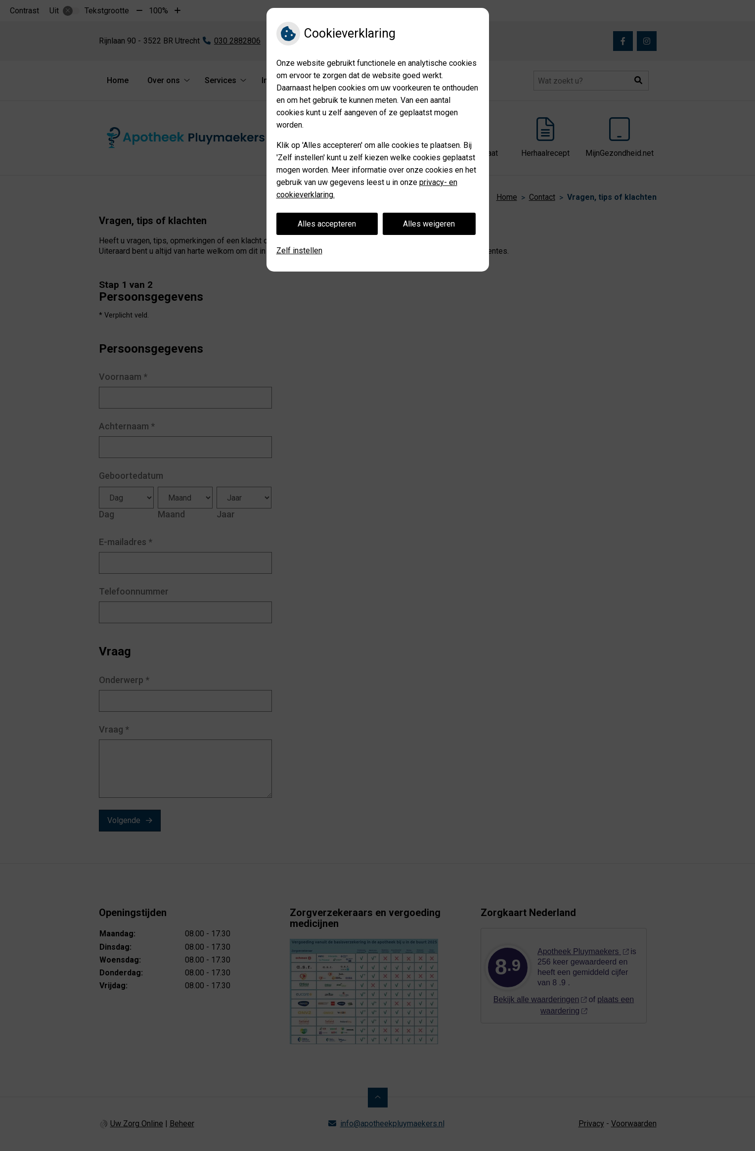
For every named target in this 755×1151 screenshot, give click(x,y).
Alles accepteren (327, 224)
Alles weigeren (429, 224)
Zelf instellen (299, 250)
